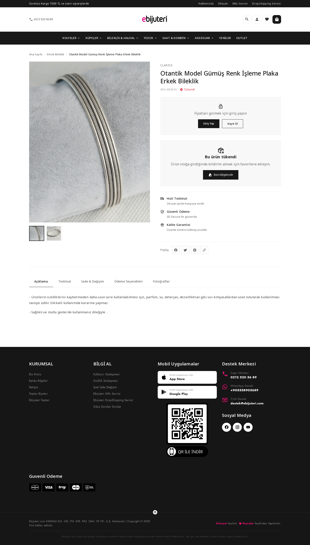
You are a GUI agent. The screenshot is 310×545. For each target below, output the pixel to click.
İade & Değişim (92, 281)
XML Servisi (240, 3)
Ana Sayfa (35, 54)
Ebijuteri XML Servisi (107, 393)
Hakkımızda (206, 3)
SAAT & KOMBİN (176, 38)
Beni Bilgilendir (220, 175)
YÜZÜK (150, 38)
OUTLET (242, 38)
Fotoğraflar (161, 281)
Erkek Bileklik (55, 54)
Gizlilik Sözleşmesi (105, 381)
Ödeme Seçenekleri (128, 281)
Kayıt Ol (232, 124)
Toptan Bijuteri (38, 393)
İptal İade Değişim (105, 387)
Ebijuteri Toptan (39, 400)
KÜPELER (93, 38)
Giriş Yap (208, 123)
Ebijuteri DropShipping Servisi (113, 400)
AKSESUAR (204, 38)
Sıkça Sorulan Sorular (107, 406)
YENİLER (225, 38)
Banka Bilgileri (38, 381)
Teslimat (64, 281)
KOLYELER (71, 38)
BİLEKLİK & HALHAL (123, 38)
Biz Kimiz (35, 374)
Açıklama (41, 281)
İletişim (223, 3)
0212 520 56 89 (41, 19)
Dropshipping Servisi (266, 3)
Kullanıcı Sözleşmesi (106, 374)
